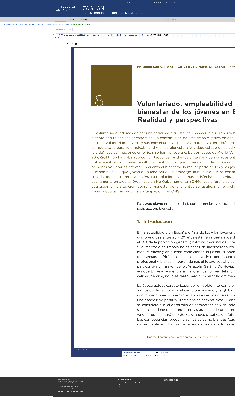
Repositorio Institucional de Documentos (113, 13)
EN (165, 19)
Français (130, 386)
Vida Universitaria (170, 2)
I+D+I (135, 2)
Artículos (15, 25)
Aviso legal (60, 391)
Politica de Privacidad (172, 395)
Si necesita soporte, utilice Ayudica (66, 383)
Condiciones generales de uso (161, 395)
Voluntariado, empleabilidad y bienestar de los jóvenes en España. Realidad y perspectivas (46, 25)
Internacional (156, 2)
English (120, 386)
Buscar (66, 381)
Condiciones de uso (68, 391)
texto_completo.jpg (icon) (131, 353)
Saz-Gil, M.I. (143, 35)
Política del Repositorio (124, 379)
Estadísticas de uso (60, 29)
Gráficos (70, 29)
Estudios (128, 2)
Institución (144, 2)
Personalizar (84, 19)
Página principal (7, 25)
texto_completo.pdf (129, 355)
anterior (79, 355)
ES (168, 19)
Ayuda (97, 19)
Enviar (72, 19)
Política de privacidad (78, 391)
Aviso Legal (151, 395)
